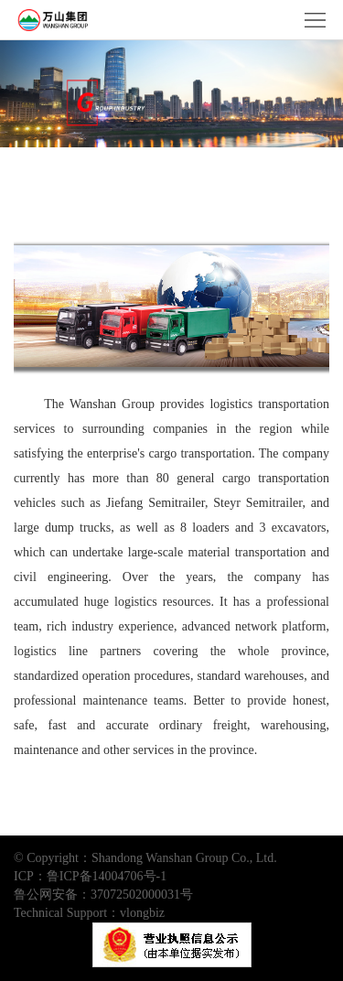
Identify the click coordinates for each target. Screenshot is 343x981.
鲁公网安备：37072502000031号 (103, 894)
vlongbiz (142, 913)
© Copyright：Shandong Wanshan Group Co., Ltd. (145, 858)
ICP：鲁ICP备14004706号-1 (90, 876)
